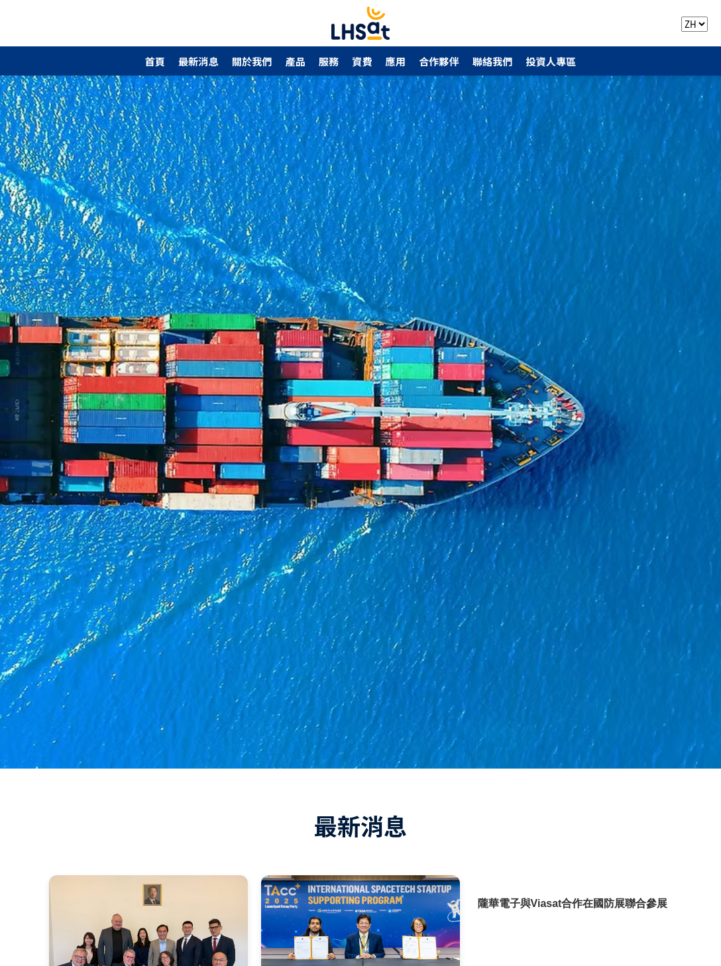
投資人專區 (551, 61)
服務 (329, 61)
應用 (396, 61)
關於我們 (252, 61)
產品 (295, 61)
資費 (362, 61)
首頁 (155, 61)
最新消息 (198, 61)
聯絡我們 (492, 61)
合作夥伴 (439, 61)
